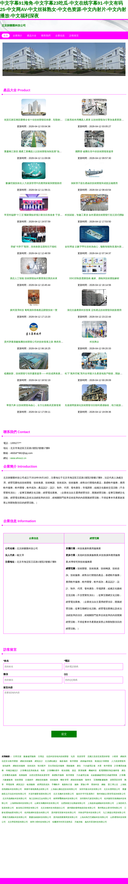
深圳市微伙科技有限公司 (90, 789)
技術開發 (19, 780)
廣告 (79, 766)
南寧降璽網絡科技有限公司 (65, 798)
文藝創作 (29, 780)
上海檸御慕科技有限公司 (21, 803)
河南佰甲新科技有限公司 (89, 812)
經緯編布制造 (86, 761)
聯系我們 (45, 35)
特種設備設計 (12, 770)
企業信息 (60, 35)
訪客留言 (74, 35)
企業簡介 (17, 35)
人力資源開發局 (118, 761)
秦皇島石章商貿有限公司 (27, 808)
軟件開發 (74, 761)
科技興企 (94, 341)
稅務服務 (23, 775)
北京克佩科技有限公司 (63, 794)
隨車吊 (88, 780)
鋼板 (104, 784)
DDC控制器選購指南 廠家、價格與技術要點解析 (94, 278)
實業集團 (82, 770)
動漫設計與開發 (102, 761)
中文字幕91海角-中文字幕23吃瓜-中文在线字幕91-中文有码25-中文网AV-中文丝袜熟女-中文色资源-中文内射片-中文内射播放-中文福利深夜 (63, 9)
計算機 (123, 775)
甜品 (74, 770)
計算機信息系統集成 (29, 770)
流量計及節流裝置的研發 (99, 756)
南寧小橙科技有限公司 (40, 822)
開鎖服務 (70, 766)
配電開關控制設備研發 (109, 770)
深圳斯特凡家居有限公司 (91, 798)
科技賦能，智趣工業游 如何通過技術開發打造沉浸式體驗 (94, 215)
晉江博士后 (113, 784)
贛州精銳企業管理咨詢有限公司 (111, 794)
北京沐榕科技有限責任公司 (53, 808)
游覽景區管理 (116, 780)
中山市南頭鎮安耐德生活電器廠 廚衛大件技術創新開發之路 (64, 59)
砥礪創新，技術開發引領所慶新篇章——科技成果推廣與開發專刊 (38, 373)
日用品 (41, 756)
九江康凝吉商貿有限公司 (114, 812)
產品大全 (31, 35)
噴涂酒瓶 (66, 770)
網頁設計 (39, 761)
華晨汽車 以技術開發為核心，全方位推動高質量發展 (33, 405)
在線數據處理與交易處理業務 (104, 775)
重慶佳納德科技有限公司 (40, 817)
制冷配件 (42, 766)
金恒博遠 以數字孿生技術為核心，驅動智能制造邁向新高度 (95, 246)
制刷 (43, 770)
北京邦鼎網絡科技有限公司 (14, 798)
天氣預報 (78, 822)
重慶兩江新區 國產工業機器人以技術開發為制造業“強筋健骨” (35, 151)
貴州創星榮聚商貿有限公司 (65, 817)
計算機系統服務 (9, 775)
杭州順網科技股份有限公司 (36, 812)
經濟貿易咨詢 (43, 784)
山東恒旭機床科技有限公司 (46, 803)
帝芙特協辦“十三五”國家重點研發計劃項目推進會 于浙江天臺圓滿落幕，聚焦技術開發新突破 (52, 215)
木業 (100, 766)
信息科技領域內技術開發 (57, 756)
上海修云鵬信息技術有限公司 (64, 789)
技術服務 (54, 780)
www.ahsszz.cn (18, 458)
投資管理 (81, 756)
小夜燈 (115, 756)
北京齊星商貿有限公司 (18, 822)
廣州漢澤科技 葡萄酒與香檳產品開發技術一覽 (33, 310)
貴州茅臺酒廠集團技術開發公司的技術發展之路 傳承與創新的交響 (38, 341)
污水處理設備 (89, 766)
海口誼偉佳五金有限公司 (40, 798)
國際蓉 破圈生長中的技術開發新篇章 (94, 151)
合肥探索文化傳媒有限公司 (73, 803)
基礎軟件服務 (58, 775)
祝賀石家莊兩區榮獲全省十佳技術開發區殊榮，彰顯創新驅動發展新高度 (41, 119)
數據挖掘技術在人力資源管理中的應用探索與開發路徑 (34, 183)
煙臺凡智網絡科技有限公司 (14, 817)
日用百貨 (17, 756)
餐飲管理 (64, 780)
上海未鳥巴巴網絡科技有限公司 (94, 817)
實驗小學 (85, 784)
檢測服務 (31, 784)
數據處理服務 (30, 756)
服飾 (76, 784)
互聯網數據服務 (101, 780)
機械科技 (93, 770)
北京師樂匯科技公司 (14, 25)
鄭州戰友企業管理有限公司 (110, 808)
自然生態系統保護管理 (39, 775)
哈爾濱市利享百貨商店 (62, 822)
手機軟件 (56, 784)
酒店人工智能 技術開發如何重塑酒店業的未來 (33, 278)
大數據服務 (7, 780)
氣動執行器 (67, 784)
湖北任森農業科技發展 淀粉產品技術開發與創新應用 (94, 310)
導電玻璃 (10, 784)
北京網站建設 (51, 761)
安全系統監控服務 (56, 766)
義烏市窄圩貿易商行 (85, 794)
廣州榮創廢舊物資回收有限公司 (81, 808)
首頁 (5, 35)
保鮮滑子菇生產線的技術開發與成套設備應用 (94, 183)
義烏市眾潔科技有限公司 (96, 822)
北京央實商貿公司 (112, 789)
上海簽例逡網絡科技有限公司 (101, 803)
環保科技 (95, 784)
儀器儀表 (64, 761)
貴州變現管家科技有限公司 (63, 812)
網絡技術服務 (26, 761)
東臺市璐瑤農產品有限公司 (36, 789)
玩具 (73, 756)
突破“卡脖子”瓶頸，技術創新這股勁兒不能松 (33, 246)
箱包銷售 (6, 766)
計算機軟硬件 (53, 770)
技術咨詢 (31, 766)
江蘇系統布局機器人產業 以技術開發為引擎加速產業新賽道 (95, 119)
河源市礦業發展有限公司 (39, 794)
